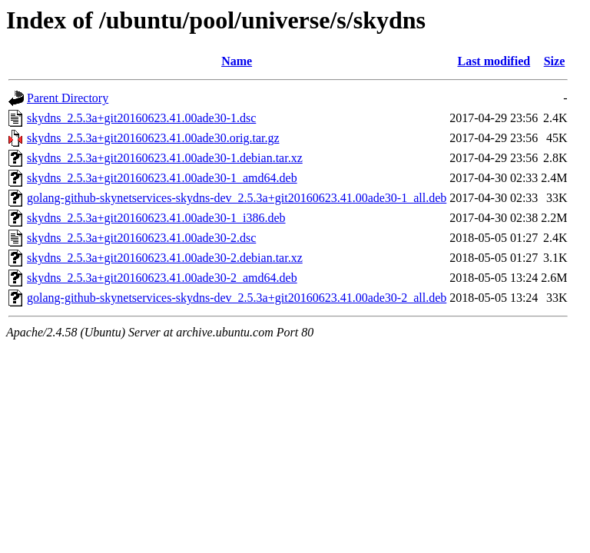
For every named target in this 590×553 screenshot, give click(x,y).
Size (554, 61)
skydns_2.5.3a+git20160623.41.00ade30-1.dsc (141, 117)
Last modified (493, 61)
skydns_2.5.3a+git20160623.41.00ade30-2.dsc (141, 237)
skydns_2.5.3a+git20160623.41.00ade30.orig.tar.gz (153, 137)
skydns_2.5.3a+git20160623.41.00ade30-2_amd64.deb (162, 277)
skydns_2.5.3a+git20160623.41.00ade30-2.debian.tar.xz (165, 257)
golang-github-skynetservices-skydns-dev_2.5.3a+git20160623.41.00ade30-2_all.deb (236, 297)
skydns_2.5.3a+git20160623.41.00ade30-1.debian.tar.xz (165, 157)
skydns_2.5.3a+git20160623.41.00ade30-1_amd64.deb (162, 177)
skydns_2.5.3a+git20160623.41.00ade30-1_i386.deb (156, 217)
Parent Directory (67, 97)
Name (236, 61)
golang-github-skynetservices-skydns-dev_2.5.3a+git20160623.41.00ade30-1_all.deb (236, 197)
